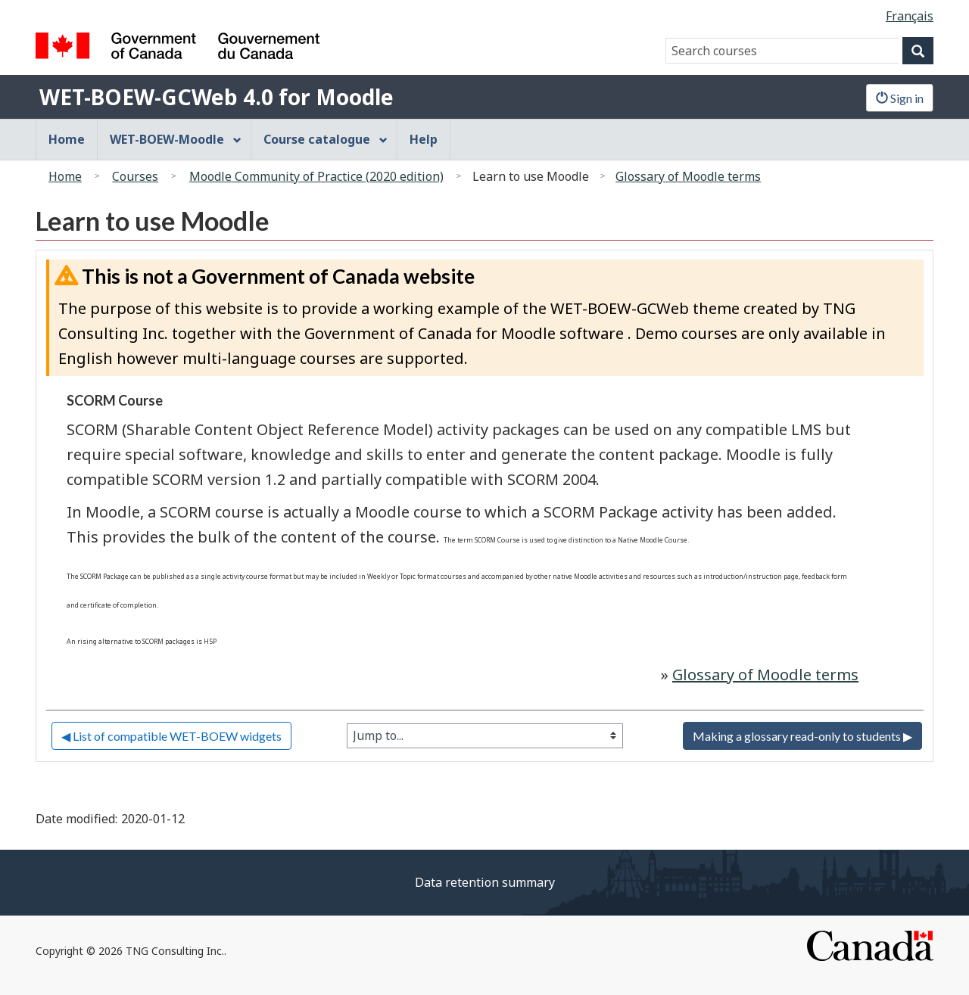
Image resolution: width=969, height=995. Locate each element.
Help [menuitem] (424, 139)
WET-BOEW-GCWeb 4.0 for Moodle (216, 96)
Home (65, 176)
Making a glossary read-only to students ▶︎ (802, 736)
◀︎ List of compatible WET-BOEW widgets (171, 736)
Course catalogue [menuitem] (325, 139)
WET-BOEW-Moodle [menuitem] (175, 139)
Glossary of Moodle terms (688, 176)
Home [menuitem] (66, 139)
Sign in (900, 98)
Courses (135, 176)
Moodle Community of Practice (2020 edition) (316, 176)
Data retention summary (485, 882)
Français (909, 16)
